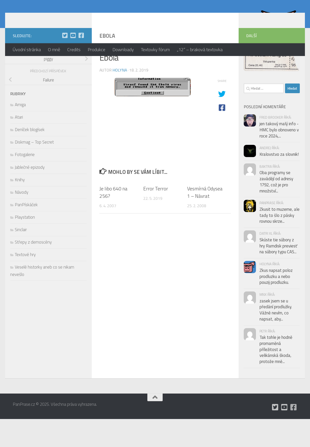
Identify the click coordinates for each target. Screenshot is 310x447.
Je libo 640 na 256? (113, 220)
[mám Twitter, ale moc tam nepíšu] (65, 63)
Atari (19, 145)
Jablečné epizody (30, 195)
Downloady (123, 49)
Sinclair (21, 257)
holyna (119, 98)
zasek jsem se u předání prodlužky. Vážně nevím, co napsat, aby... (276, 338)
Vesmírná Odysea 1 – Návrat (205, 220)
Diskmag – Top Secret (34, 170)
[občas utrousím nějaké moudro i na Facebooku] (81, 63)
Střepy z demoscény (33, 270)
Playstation (25, 245)
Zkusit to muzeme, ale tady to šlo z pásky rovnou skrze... (280, 243)
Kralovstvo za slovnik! (279, 182)
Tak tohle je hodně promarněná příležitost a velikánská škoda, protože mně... (276, 377)
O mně (54, 49)
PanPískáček (26, 232)
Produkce (96, 49)
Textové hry (25, 282)
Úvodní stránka (26, 49)
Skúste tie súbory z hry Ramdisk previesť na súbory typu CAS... (278, 273)
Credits (74, 49)
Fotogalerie (25, 182)
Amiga (20, 132)
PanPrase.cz (43, 18)
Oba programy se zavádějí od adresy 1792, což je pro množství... (276, 209)
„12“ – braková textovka (200, 49)
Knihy (20, 207)
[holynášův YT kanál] (73, 63)
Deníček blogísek (30, 157)
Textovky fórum (155, 49)
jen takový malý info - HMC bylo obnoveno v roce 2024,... (279, 157)
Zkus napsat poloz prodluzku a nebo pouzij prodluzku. (276, 304)
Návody (21, 220)
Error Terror (155, 216)
